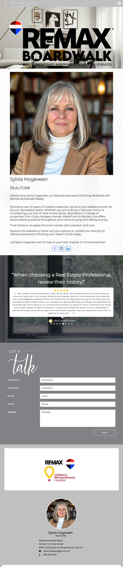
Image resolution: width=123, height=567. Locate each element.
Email (11, 396)
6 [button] (66, 323)
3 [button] (57, 323)
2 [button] (54, 323)
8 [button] (72, 323)
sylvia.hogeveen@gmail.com (56, 551)
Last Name (13, 388)
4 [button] (60, 323)
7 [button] (69, 323)
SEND (104, 433)
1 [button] (51, 323)
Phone (11, 404)
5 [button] (63, 323)
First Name (13, 380)
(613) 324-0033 (50, 554)
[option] (61, 305)
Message (12, 412)
